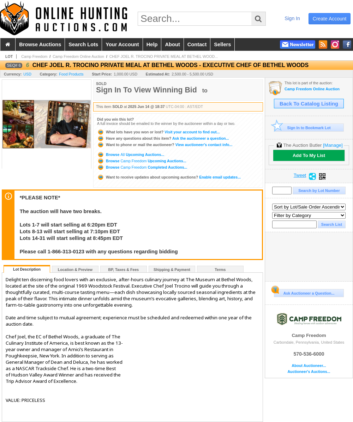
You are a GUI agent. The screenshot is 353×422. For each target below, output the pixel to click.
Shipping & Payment (172, 269)
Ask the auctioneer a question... (163, 138)
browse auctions (40, 44)
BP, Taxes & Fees (123, 269)
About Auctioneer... (309, 366)
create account (330, 19)
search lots (83, 44)
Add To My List (309, 155)
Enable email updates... (169, 177)
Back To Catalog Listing (309, 104)
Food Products (71, 74)
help (152, 44)
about (172, 44)
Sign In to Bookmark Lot (302, 127)
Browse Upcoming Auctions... (130, 154)
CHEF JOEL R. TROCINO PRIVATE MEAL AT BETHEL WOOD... (163, 56)
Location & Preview (75, 269)
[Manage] (333, 145)
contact (197, 44)
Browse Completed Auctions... (142, 167)
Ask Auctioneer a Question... (304, 292)
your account (122, 44)
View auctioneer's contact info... (164, 145)
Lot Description (27, 269)
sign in (292, 18)
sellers (222, 44)
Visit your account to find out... (158, 132)
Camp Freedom (34, 56)
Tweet (300, 175)
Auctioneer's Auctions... (308, 372)
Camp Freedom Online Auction (78, 56)
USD (27, 74)
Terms (220, 269)
